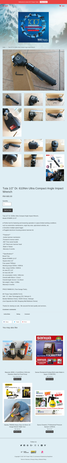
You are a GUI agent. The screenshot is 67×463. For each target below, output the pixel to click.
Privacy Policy (34, 459)
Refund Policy (42, 459)
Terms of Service (25, 459)
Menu (5, 6)
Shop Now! (43, 2)
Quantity (5, 201)
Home (4, 47)
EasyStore (49, 456)
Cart (61, 6)
